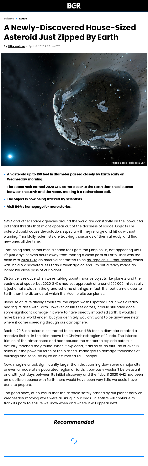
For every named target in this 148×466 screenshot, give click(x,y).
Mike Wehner (16, 46)
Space (23, 18)
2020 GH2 (29, 260)
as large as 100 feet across (109, 260)
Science (9, 18)
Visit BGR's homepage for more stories (39, 207)
